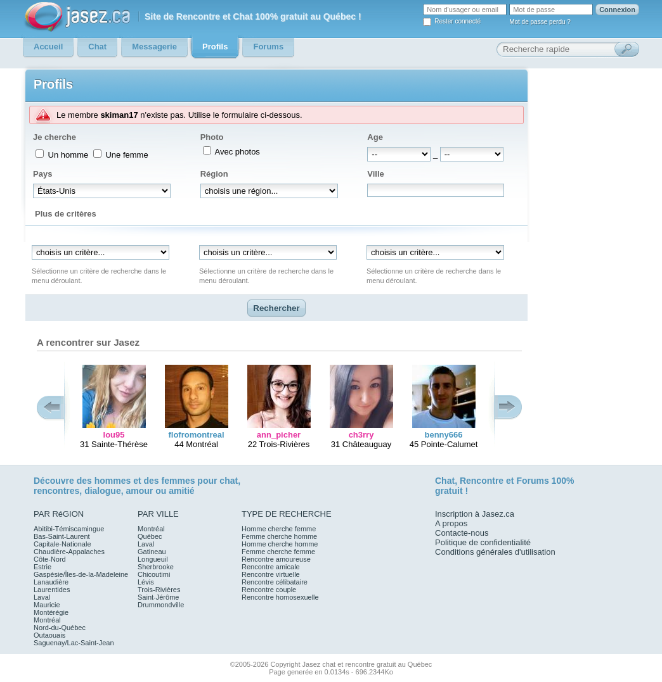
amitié (181, 491)
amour (139, 491)
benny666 (444, 434)
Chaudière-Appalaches (69, 551)
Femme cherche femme (278, 551)
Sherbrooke (156, 567)
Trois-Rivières (159, 589)
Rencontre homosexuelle (280, 597)
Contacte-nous (462, 533)
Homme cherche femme (279, 529)
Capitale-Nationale (62, 544)
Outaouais (49, 635)
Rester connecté (457, 21)
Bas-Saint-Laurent (62, 536)
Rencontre (481, 481)
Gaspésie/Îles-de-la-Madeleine (81, 574)
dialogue (102, 491)
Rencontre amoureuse (276, 559)
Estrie (42, 567)
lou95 (114, 434)
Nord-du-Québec (60, 627)
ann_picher (279, 434)
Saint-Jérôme (158, 597)
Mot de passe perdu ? (540, 21)
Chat (445, 481)
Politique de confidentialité (483, 542)
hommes (112, 481)
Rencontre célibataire (275, 582)
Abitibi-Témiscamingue (69, 529)
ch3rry (361, 434)
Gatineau (152, 551)
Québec (150, 536)
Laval (42, 597)
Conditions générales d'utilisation (495, 552)
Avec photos (236, 151)
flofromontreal (196, 434)
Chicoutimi (154, 574)
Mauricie (47, 605)
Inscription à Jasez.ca (474, 514)
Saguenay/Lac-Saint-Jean (74, 643)
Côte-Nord (50, 559)
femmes (178, 481)
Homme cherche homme (280, 544)
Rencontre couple (269, 589)
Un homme (67, 155)
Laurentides (52, 589)
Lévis (146, 582)
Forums (532, 481)
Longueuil (153, 559)
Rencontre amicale (271, 567)
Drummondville (161, 605)
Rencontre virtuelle (271, 574)
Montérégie (51, 612)
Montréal (47, 620)
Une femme (125, 155)
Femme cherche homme (279, 536)
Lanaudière (51, 582)
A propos (451, 523)
